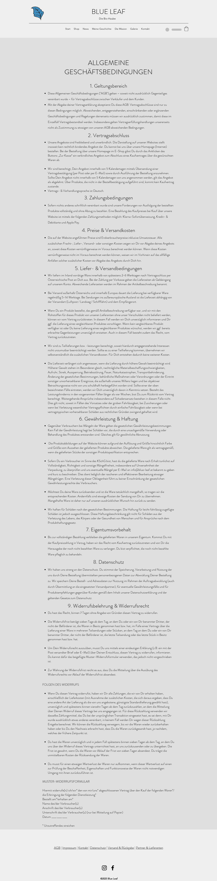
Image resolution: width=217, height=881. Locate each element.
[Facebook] (112, 868)
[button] (186, 28)
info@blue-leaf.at (142, 470)
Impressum (69, 847)
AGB (57, 847)
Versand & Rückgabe (121, 847)
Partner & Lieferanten (149, 847)
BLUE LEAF (108, 11)
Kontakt (83, 847)
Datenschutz (98, 847)
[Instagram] (104, 868)
